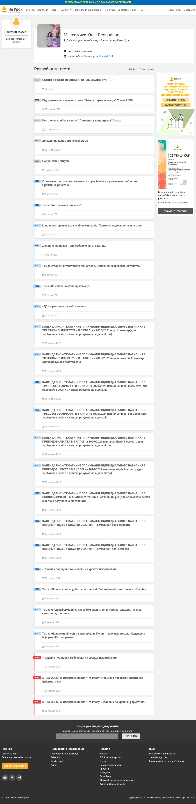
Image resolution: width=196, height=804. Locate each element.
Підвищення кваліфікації (88, 10)
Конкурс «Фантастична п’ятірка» (166, 761)
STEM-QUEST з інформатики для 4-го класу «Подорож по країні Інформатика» (94, 702)
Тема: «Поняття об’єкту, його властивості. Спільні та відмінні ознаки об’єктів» (94, 589)
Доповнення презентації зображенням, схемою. (74, 245)
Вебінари (55, 757)
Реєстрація (189, 10)
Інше (134, 10)
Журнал (30, 10)
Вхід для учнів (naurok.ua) (162, 753)
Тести (53, 10)
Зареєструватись (17, 32)
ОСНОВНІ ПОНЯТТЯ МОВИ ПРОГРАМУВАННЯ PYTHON (77, 80)
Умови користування (157, 797)
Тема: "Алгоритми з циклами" (61, 205)
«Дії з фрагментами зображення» (64, 306)
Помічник (65, 9)
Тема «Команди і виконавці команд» (66, 286)
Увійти (16, 42)
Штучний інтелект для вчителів (117, 780)
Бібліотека (42, 10)
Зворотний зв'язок (15, 765)
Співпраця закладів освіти (16, 757)
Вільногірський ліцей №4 (98, 56)
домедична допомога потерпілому (65, 140)
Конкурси (110, 10)
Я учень (170, 10)
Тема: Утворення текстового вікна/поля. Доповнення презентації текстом (91, 265)
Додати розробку (175, 211)
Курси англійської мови (112, 784)
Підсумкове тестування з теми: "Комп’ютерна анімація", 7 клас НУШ (87, 100)
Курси (54, 765)
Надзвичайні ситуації (56, 161)
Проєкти (104, 768)
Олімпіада (123, 10)
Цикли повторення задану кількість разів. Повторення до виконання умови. (92, 225)
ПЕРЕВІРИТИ (131, 736)
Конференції (57, 761)
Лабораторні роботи (111, 765)
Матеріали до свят (158, 757)
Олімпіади (105, 776)
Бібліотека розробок (111, 757)
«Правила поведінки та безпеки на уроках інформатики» (79, 569)
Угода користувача (136, 797)
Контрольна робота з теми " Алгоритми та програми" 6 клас (81, 120)
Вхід (178, 10)
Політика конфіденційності (181, 797)
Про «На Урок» (10, 753)
